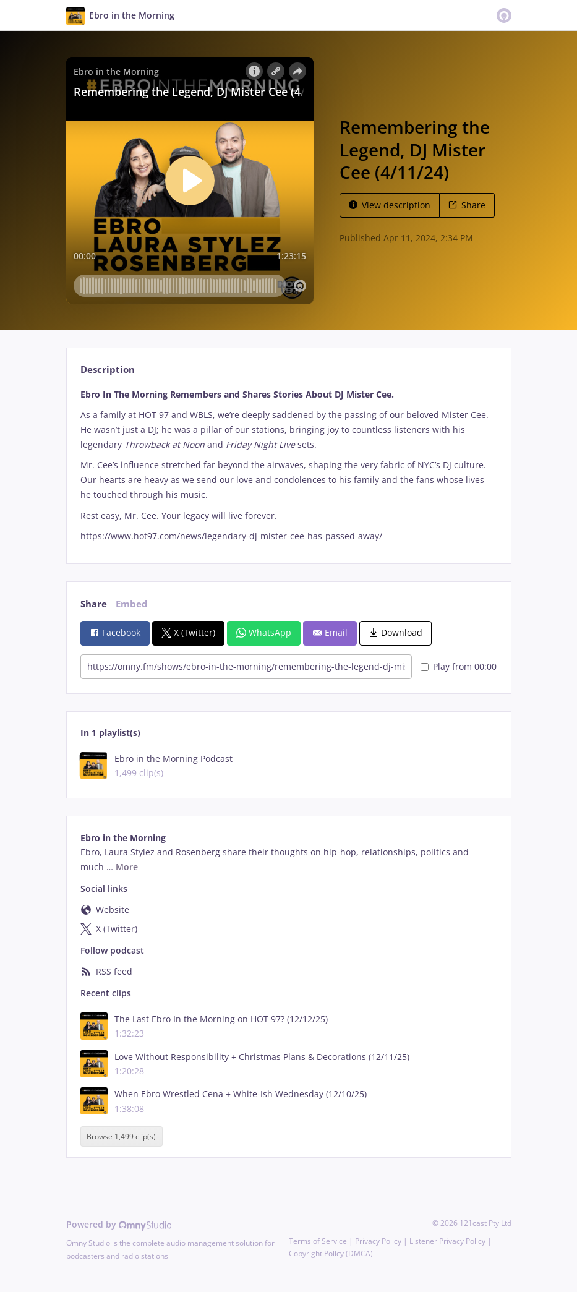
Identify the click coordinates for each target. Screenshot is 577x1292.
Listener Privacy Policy (447, 1241)
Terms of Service (318, 1241)
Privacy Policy (378, 1241)
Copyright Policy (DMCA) (331, 1253)
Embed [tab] (132, 603)
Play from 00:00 (459, 666)
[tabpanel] (288, 465)
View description (389, 205)
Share (466, 205)
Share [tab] (93, 603)
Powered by (119, 1224)
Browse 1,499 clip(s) (121, 1136)
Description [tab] (107, 369)
